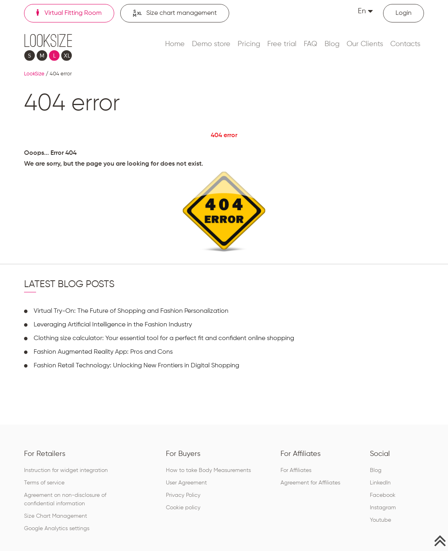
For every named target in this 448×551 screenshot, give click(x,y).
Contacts (405, 44)
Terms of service (44, 483)
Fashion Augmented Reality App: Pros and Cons (103, 352)
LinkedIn (380, 483)
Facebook (383, 495)
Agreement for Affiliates (310, 483)
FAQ (310, 44)
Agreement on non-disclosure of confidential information (65, 499)
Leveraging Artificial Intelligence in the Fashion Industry (113, 325)
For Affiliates (296, 470)
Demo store (211, 44)
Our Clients (365, 44)
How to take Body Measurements (208, 470)
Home (175, 44)
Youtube (380, 520)
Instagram (383, 507)
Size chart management (175, 13)
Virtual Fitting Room (69, 12)
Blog (332, 44)
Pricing (249, 44)
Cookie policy (183, 507)
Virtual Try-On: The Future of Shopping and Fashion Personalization (131, 311)
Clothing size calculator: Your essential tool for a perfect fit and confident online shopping (164, 338)
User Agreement (186, 483)
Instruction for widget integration (66, 470)
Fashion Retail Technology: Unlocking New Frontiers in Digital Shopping (136, 366)
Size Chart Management (55, 516)
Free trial (282, 44)
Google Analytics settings (56, 528)
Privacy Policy (183, 495)
